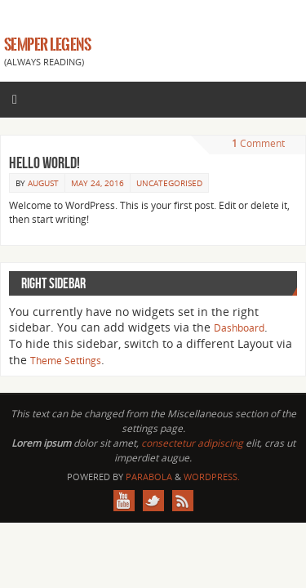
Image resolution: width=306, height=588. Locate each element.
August (43, 183)
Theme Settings (65, 361)
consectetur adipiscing (192, 443)
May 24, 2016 (97, 183)
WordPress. (212, 476)
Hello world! (44, 163)
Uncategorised (169, 183)
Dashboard (239, 328)
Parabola (149, 476)
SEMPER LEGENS (47, 45)
